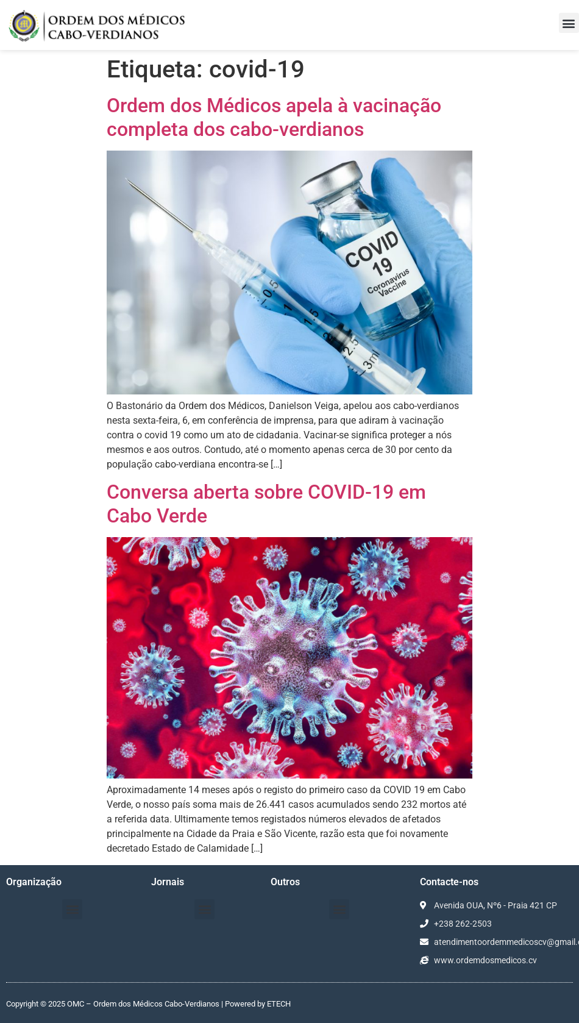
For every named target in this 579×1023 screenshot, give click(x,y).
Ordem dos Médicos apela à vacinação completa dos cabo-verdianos (274, 117)
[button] (569, 23)
